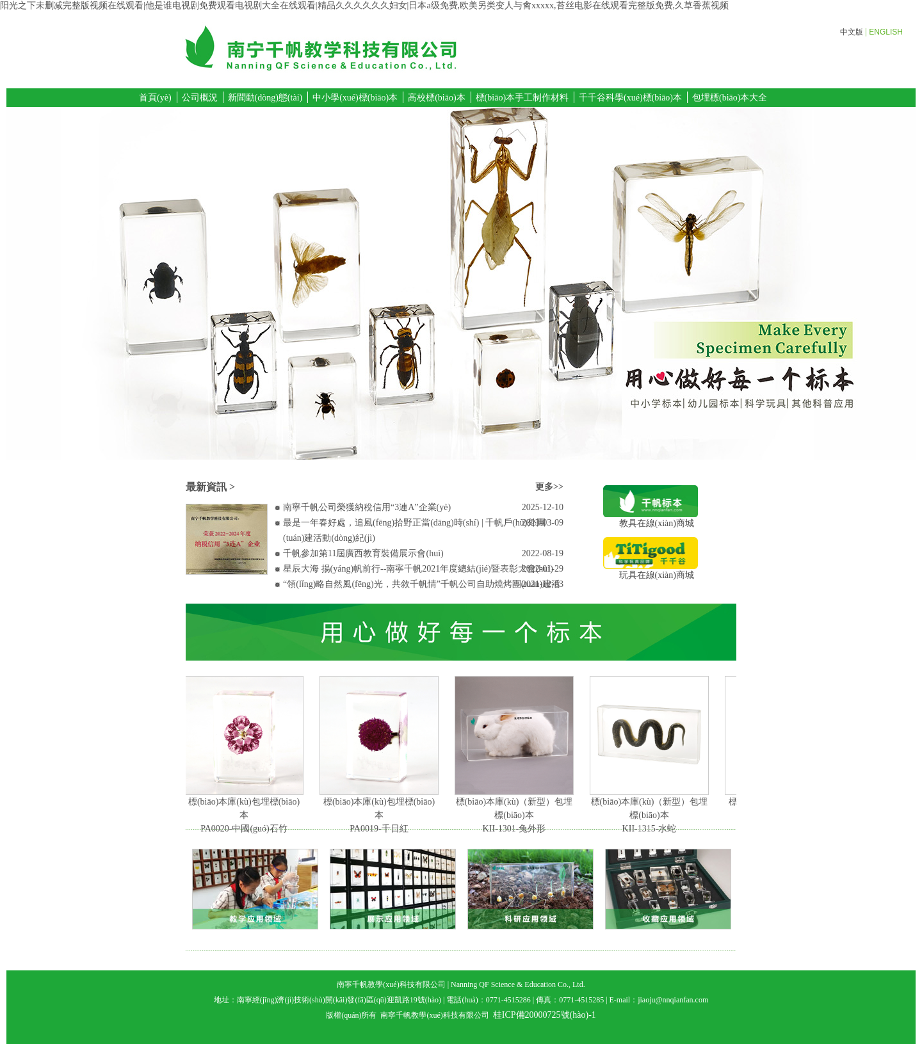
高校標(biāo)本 (436, 97)
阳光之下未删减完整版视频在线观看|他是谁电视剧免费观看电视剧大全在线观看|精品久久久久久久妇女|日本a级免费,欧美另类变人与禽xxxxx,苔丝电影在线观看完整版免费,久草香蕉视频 (364, 5)
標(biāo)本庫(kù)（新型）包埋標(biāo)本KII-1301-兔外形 (515, 815)
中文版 (851, 32)
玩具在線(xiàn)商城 (650, 570)
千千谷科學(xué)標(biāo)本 (630, 97)
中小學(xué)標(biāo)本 (355, 97)
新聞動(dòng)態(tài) (265, 97)
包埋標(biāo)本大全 (729, 97)
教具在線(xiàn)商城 (650, 519)
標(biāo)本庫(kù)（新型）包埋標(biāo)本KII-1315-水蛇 (650, 815)
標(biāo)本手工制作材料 (522, 97)
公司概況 (200, 97)
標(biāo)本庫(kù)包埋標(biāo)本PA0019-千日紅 (380, 815)
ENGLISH (886, 32)
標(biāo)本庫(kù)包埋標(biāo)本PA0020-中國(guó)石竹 (245, 815)
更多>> (549, 487)
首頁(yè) (155, 97)
